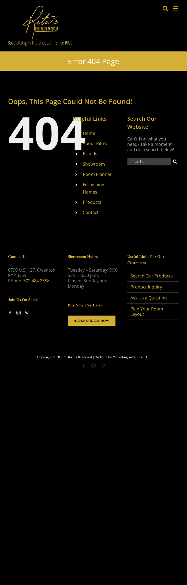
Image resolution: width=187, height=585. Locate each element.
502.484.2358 (36, 281)
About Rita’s (95, 143)
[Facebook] (10, 313)
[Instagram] (18, 313)
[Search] (175, 161)
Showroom (94, 164)
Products (92, 202)
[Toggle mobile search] (165, 8)
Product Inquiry (146, 287)
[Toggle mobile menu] (176, 8)
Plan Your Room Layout (146, 311)
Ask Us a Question (148, 298)
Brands (90, 154)
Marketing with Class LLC (131, 357)
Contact (91, 212)
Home (89, 133)
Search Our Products (151, 276)
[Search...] (149, 161)
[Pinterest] (27, 313)
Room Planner (97, 174)
